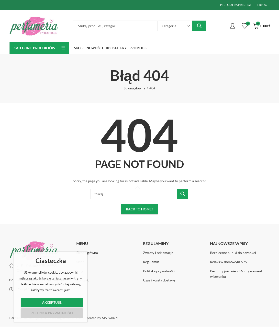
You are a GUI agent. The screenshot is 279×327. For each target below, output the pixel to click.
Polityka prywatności (159, 271)
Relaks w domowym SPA (228, 262)
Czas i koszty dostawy (159, 280)
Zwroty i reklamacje (158, 253)
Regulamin (151, 262)
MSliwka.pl (110, 318)
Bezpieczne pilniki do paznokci (233, 253)
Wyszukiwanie (199, 26)
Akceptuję (51, 302)
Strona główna (134, 88)
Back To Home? (139, 209)
